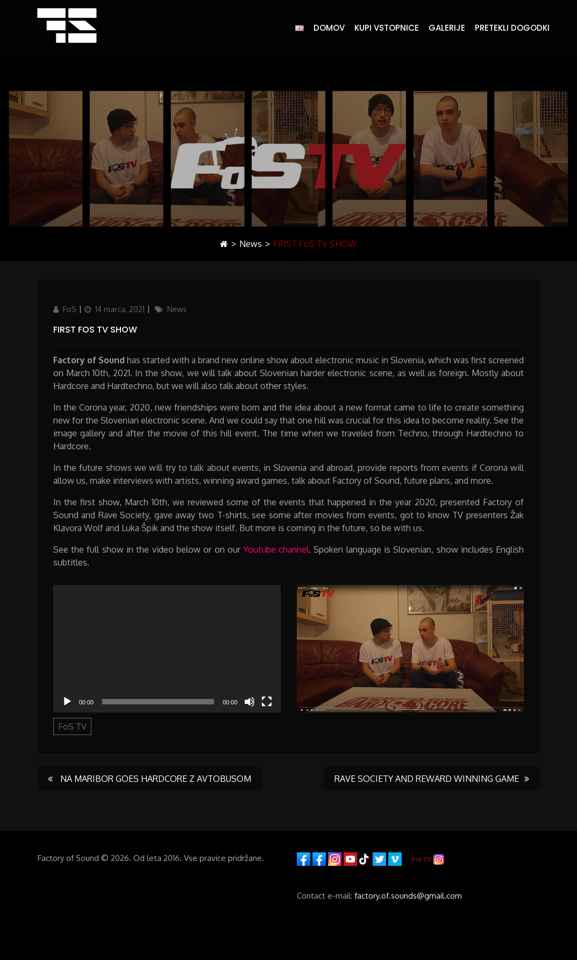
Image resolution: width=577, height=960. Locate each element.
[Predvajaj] (67, 701)
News (250, 243)
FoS (69, 309)
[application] (167, 649)
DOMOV (329, 27)
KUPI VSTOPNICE (386, 27)
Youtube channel (276, 549)
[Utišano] (249, 701)
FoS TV (72, 726)
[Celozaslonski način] (266, 701)
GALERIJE (447, 27)
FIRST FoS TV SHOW (95, 329)
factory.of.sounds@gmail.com (408, 896)
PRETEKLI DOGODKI (512, 27)
